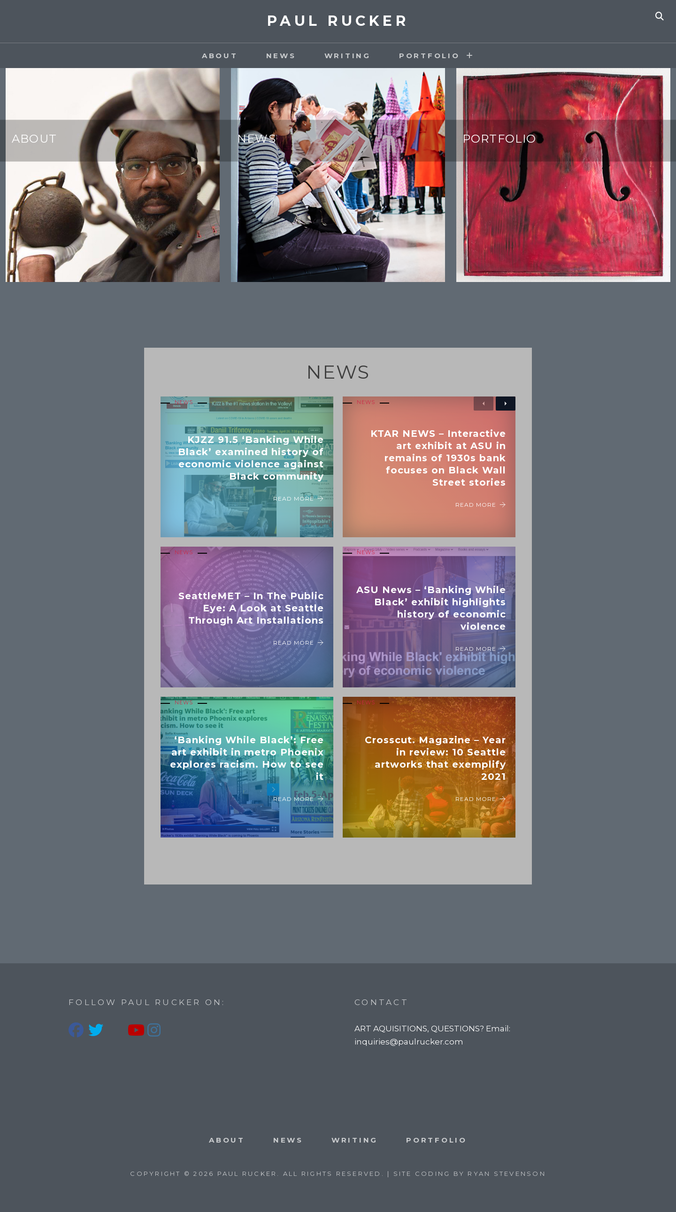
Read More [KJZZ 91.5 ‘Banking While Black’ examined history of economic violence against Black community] (298, 498)
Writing (347, 55)
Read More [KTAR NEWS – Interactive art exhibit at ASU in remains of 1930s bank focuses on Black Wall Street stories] (480, 504)
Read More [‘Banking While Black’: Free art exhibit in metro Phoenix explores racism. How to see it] (298, 798)
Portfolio (499, 138)
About (220, 55)
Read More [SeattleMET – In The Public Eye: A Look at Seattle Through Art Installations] (298, 642)
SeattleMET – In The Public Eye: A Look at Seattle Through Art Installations (251, 608)
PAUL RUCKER (338, 21)
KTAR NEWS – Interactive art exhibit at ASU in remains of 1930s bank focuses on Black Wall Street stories (438, 458)
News (281, 55)
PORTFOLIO (429, 55)
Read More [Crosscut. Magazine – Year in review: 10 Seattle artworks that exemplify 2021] (480, 798)
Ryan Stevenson (507, 1173)
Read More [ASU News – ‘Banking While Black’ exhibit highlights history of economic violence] (480, 648)
